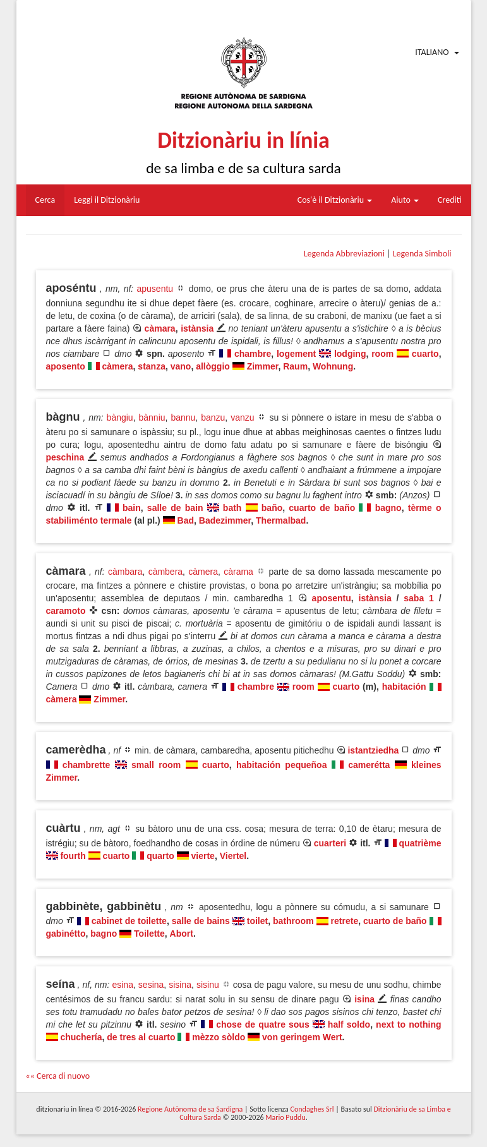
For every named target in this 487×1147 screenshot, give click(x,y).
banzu (213, 417)
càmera (117, 366)
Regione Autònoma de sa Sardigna (190, 1109)
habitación (404, 687)
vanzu (242, 417)
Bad (185, 520)
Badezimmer (225, 520)
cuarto (425, 354)
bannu (183, 417)
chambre (252, 354)
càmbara (125, 572)
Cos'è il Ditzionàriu (335, 200)
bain (132, 508)
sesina (151, 985)
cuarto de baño (322, 508)
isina (364, 999)
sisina (180, 985)
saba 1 (419, 598)
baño (272, 508)
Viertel (233, 856)
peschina (65, 457)
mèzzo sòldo (218, 1037)
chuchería (81, 1037)
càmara (160, 328)
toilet (257, 921)
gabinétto (66, 933)
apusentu (155, 289)
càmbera (165, 572)
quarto (160, 856)
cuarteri (330, 843)
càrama (238, 572)
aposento (65, 366)
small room (156, 765)
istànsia (197, 328)
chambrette (86, 765)
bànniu (151, 417)
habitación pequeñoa (281, 765)
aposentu (331, 598)
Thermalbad (281, 520)
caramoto (66, 611)
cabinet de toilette (129, 921)
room (382, 354)
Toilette (149, 933)
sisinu (207, 985)
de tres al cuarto (141, 1037)
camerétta (369, 765)
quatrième (420, 843)
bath (232, 508)
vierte (203, 856)
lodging (350, 354)
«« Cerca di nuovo (58, 1076)
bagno (388, 508)
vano (181, 366)
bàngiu (120, 417)
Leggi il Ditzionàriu (107, 200)
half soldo (349, 1024)
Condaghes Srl (312, 1109)
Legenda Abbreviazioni (344, 253)
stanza (151, 366)
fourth (72, 856)
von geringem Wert (302, 1037)
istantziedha (373, 750)
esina (122, 985)
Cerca (45, 200)
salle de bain (175, 508)
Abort (181, 933)
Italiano (431, 52)
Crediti (450, 200)
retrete (345, 921)
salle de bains (201, 921)
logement (296, 354)
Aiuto (405, 200)
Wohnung (333, 366)
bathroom (293, 921)
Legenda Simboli (422, 253)
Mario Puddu (285, 1117)
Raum (295, 366)
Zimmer (263, 366)
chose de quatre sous (262, 1024)
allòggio (213, 366)
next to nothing (408, 1024)
